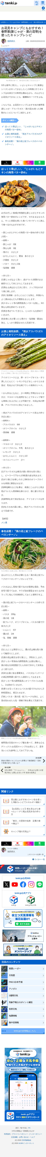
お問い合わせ (24, 1137)
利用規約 (7, 1134)
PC (29, 1128)
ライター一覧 (39, 859)
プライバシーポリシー (20, 1134)
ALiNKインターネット (26, 1143)
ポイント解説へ (9, 120)
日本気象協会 (26, 1140)
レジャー (5, 46)
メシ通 (4, 523)
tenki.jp (9, 3)
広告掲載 (14, 1137)
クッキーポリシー (35, 1134)
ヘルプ (32, 1137)
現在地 (43, 10)
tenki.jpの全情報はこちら (25, 1031)
